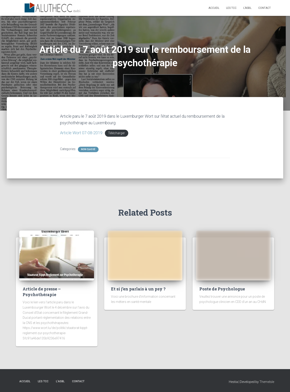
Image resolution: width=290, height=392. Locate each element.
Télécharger (116, 133)
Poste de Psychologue (222, 289)
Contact (264, 8)
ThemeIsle (266, 382)
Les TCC (231, 8)
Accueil (213, 8)
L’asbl (247, 8)
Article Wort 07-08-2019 (81, 132)
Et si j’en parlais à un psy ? (138, 289)
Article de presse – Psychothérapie (42, 291)
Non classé (88, 149)
